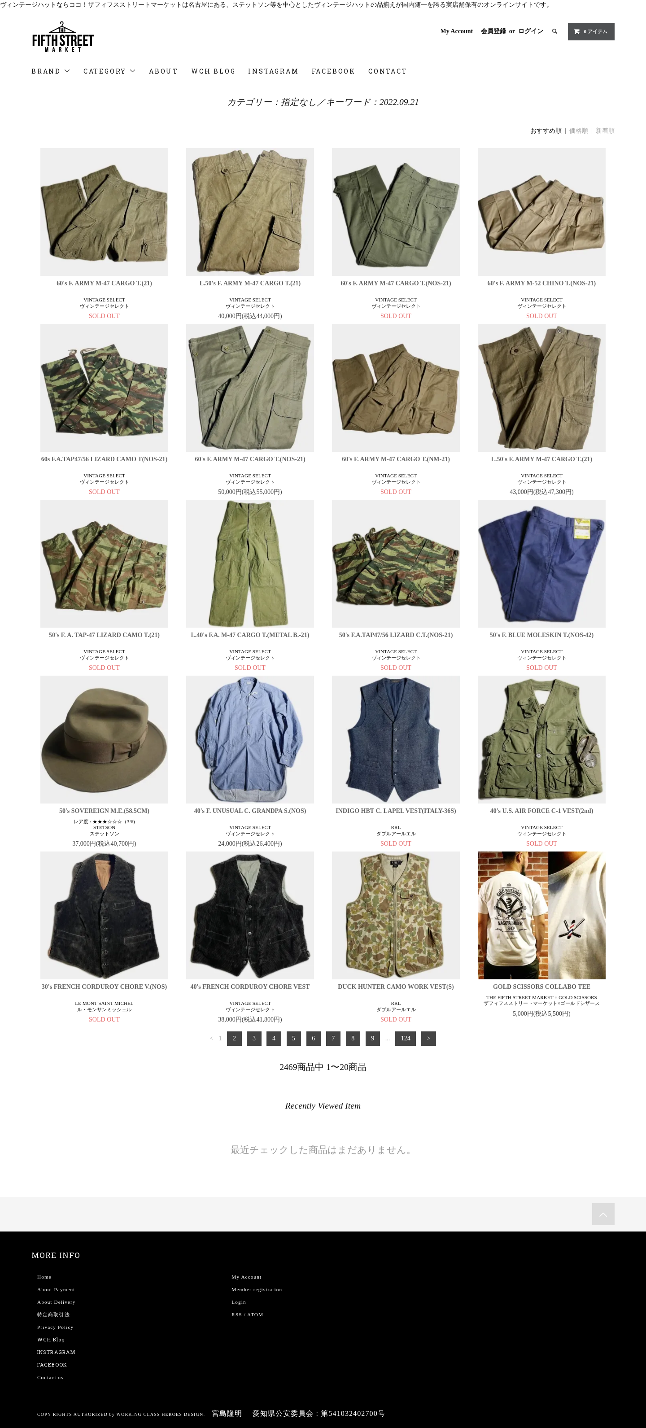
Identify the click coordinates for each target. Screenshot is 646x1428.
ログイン (530, 31)
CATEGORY (109, 71)
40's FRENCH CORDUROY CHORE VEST (250, 986)
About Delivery (56, 1302)
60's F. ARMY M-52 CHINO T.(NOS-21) (542, 283)
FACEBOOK (334, 71)
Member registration (256, 1289)
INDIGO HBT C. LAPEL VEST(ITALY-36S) (396, 811)
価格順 (578, 130)
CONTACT (388, 71)
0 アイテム (590, 31)
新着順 (605, 130)
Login (238, 1302)
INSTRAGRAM (56, 1352)
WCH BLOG (213, 71)
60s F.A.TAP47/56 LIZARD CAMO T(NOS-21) (104, 459)
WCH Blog (51, 1339)
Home (44, 1277)
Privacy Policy (55, 1327)
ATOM (255, 1314)
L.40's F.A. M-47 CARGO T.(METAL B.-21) (250, 635)
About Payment (56, 1289)
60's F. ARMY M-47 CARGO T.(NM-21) (396, 459)
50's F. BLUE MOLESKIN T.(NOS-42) (542, 635)
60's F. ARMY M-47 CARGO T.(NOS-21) (395, 283)
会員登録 (493, 31)
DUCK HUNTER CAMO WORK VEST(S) (396, 986)
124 (405, 1038)
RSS (236, 1314)
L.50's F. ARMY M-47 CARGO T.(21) (250, 283)
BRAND (51, 71)
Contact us (50, 1377)
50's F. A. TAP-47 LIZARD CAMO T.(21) (104, 635)
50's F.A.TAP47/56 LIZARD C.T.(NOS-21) (396, 635)
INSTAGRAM (273, 71)
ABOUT (164, 71)
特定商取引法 (53, 1314)
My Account (456, 31)
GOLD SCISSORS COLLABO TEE (541, 986)
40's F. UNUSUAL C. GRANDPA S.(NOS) (250, 811)
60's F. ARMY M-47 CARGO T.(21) (104, 283)
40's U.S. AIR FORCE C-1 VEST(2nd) (542, 811)
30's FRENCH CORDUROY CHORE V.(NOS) (104, 986)
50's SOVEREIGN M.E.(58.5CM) (104, 811)
